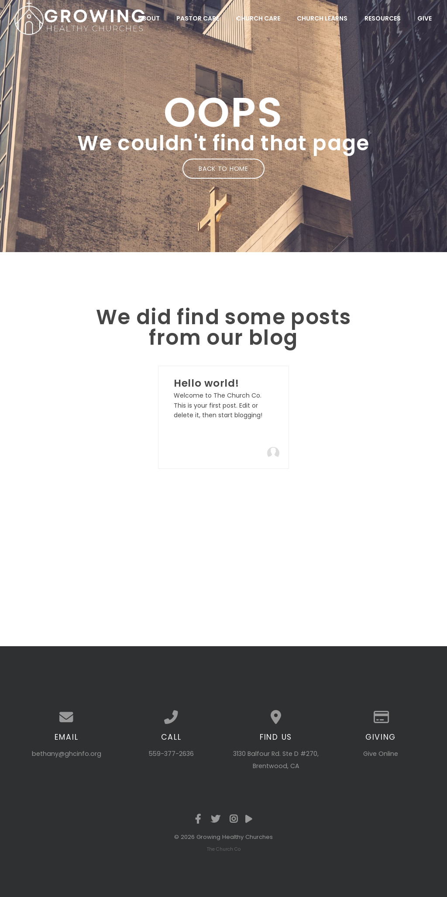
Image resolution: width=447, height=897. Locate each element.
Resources (382, 18)
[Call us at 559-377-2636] (171, 717)
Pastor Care (197, 18)
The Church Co (224, 849)
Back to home (223, 168)
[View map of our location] (276, 717)
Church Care (258, 18)
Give (424, 18)
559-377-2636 (171, 753)
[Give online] (381, 717)
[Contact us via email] (66, 717)
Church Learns (322, 18)
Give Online (380, 753)
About (149, 18)
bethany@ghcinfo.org (66, 753)
